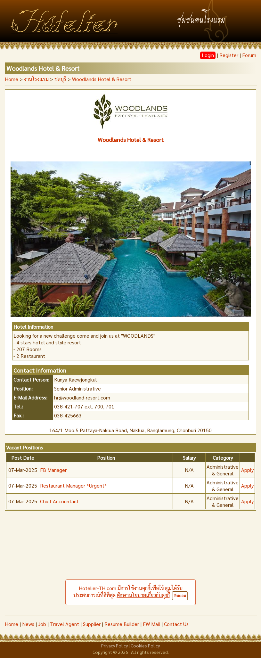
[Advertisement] (130, 567)
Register (228, 55)
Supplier (92, 624)
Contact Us (176, 624)
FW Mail (151, 624)
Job (42, 624)
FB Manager (53, 469)
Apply (247, 469)
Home (11, 79)
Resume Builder (121, 624)
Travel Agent (64, 624)
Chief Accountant (59, 501)
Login (208, 55)
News (28, 624)
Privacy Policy (114, 645)
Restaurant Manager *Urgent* (73, 485)
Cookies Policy (145, 645)
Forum (249, 55)
